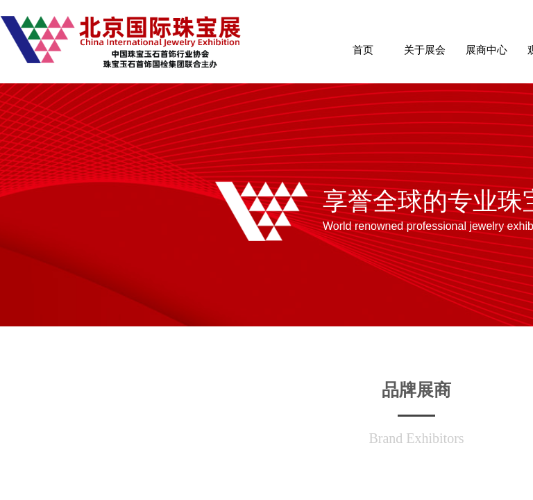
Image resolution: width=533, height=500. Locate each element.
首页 (363, 50)
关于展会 (425, 50)
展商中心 (486, 50)
